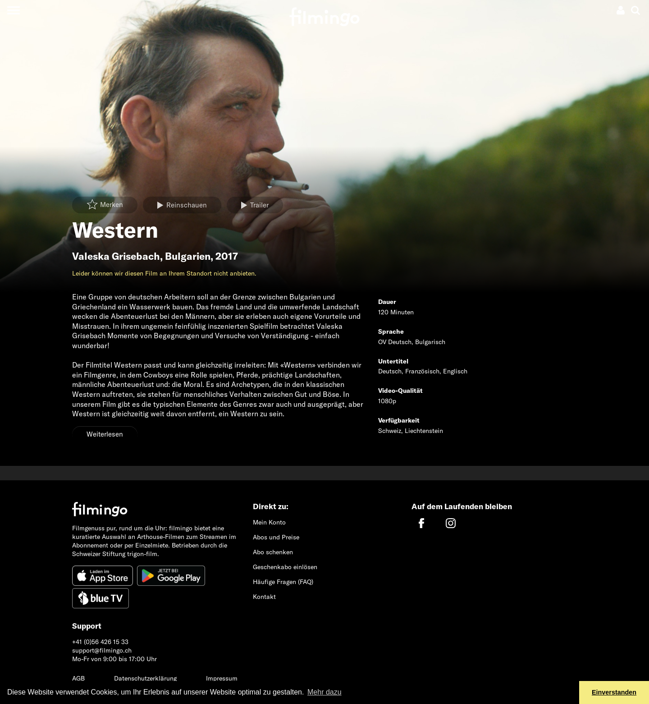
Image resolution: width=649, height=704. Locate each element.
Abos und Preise (276, 537)
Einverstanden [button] (614, 692)
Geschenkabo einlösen (285, 567)
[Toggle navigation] (13, 10)
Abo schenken (273, 552)
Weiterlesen (105, 434)
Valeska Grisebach (116, 256)
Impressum (222, 678)
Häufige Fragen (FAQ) (283, 582)
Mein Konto (269, 522)
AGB (78, 678)
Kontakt (264, 597)
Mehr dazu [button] (324, 692)
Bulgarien (187, 256)
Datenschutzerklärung (145, 678)
